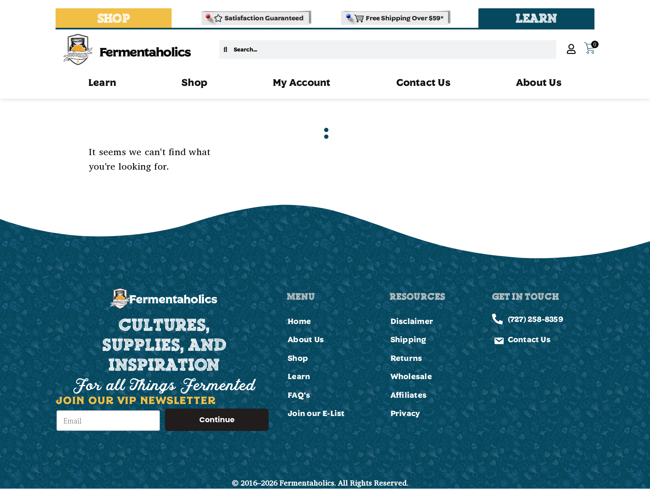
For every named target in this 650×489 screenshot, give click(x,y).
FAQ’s (299, 394)
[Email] (108, 420)
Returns (406, 357)
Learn (102, 82)
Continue (217, 419)
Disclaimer (411, 321)
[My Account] (571, 49)
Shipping (408, 339)
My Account (301, 82)
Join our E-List (316, 413)
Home (299, 321)
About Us (539, 82)
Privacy (405, 413)
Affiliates (408, 394)
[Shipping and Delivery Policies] (395, 18)
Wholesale (411, 376)
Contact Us (423, 82)
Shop (194, 82)
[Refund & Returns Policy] (255, 18)
